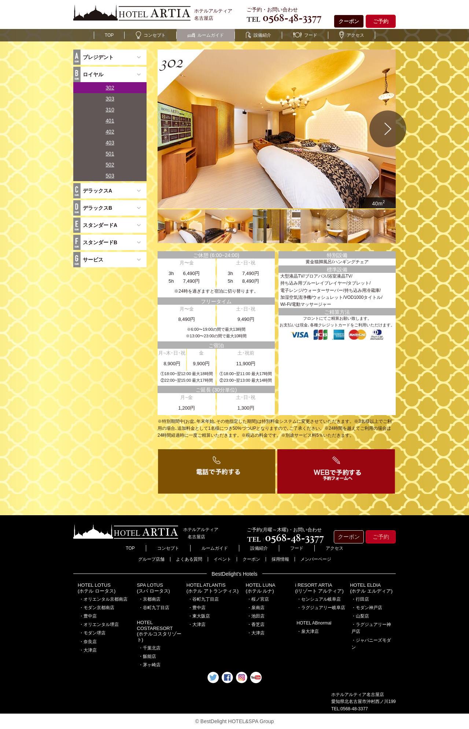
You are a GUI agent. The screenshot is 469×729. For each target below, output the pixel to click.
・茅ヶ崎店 (149, 664)
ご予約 (380, 21)
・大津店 (88, 650)
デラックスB (97, 208)
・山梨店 (360, 616)
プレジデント (98, 57)
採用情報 (280, 559)
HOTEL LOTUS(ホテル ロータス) (96, 588)
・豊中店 (88, 616)
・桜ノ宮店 (258, 599)
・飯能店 (147, 656)
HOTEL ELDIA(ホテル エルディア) (371, 588)
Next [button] (388, 129)
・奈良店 (88, 641)
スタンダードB (100, 242)
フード (305, 35)
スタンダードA (100, 225)
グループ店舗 (151, 559)
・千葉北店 (149, 648)
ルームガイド (206, 35)
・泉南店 (256, 607)
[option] (277, 129)
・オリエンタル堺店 (99, 624)
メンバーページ (315, 559)
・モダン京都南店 (96, 607)
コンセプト (151, 35)
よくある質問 (189, 559)
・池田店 (256, 616)
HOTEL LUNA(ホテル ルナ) (260, 588)
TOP (109, 35)
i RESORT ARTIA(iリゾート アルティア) (319, 588)
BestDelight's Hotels (235, 574)
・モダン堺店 (92, 632)
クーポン (349, 21)
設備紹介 (258, 35)
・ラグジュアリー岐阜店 (321, 607)
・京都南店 (149, 599)
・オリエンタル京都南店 (103, 599)
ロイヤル (93, 74)
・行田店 (360, 599)
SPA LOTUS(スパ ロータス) (153, 588)
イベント (222, 559)
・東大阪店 (199, 616)
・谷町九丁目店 (154, 607)
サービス (93, 260)
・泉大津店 (308, 631)
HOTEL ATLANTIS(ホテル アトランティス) (213, 588)
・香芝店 (256, 624)
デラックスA (97, 191)
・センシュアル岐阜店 (319, 599)
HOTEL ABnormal (314, 623)
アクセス (351, 35)
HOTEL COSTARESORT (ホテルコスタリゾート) (159, 631)
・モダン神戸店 (366, 607)
